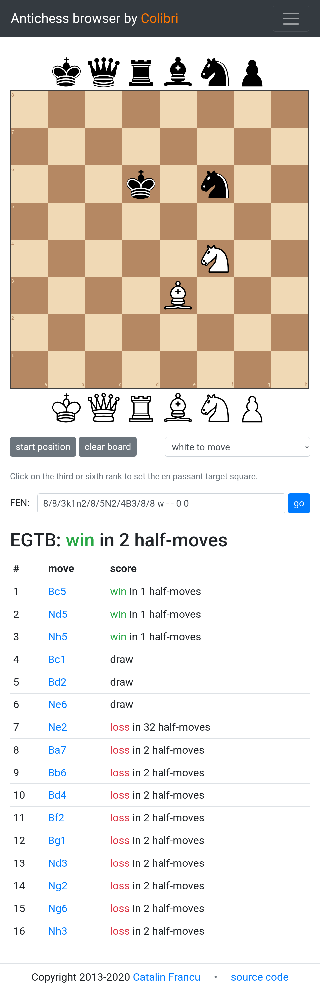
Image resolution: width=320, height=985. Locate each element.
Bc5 (57, 591)
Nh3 (57, 931)
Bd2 (57, 682)
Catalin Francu (166, 977)
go (299, 503)
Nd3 (58, 863)
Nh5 (57, 636)
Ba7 (57, 750)
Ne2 (57, 727)
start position (43, 446)
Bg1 (57, 840)
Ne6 (57, 704)
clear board (107, 446)
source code (260, 977)
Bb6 (57, 772)
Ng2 (58, 885)
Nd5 (58, 614)
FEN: (19, 502)
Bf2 (56, 817)
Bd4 (57, 795)
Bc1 (57, 659)
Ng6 (58, 908)
